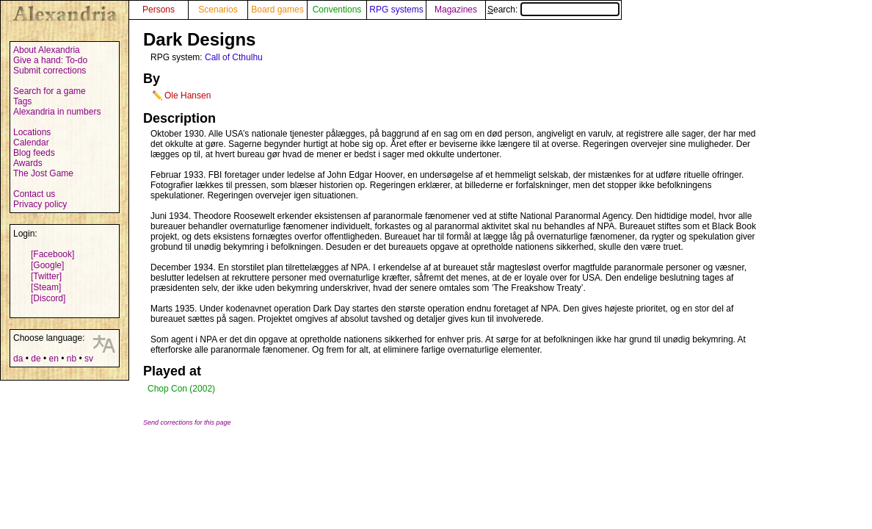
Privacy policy (40, 204)
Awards (28, 163)
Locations (32, 132)
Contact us (34, 194)
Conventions (337, 9)
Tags (22, 101)
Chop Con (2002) (181, 389)
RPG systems (396, 9)
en (53, 358)
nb (71, 358)
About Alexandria (46, 50)
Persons (158, 9)
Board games (277, 9)
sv (88, 358)
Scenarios (217, 9)
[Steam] (46, 287)
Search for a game (49, 91)
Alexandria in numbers (57, 112)
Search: (553, 9)
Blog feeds (34, 153)
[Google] (47, 265)
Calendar (31, 142)
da (18, 358)
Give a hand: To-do (50, 60)
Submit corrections (49, 70)
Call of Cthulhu (234, 57)
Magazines (456, 9)
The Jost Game (43, 173)
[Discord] (48, 298)
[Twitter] (46, 276)
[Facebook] (52, 254)
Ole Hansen (187, 95)
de (35, 358)
